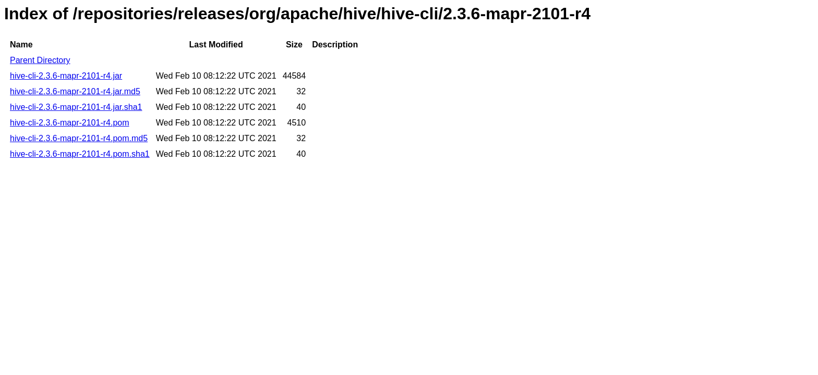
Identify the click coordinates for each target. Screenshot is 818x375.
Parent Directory (40, 60)
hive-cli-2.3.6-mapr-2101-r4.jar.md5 (75, 91)
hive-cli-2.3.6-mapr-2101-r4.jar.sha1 (76, 107)
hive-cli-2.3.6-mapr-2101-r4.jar (66, 75)
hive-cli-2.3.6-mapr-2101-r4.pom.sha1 (80, 153)
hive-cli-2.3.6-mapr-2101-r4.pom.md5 (79, 138)
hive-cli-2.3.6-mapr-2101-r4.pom (69, 122)
